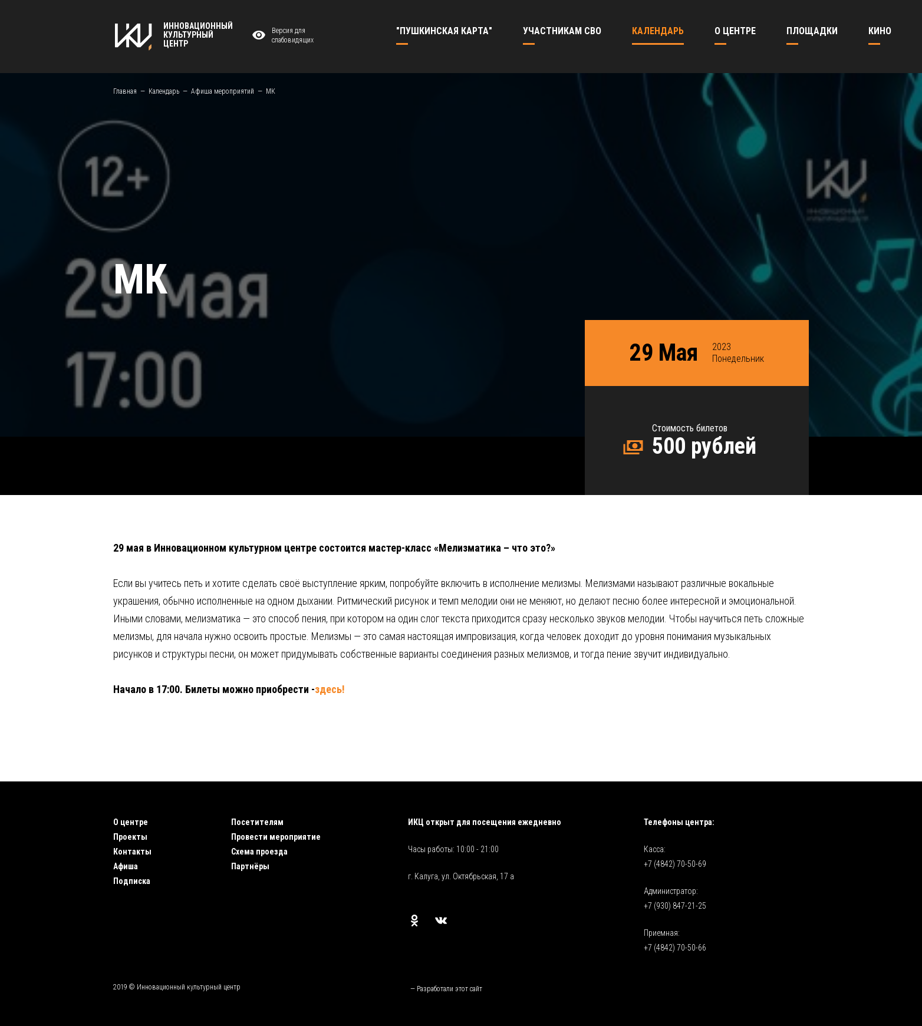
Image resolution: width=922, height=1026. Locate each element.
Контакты (132, 851)
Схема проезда (259, 851)
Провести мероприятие (276, 837)
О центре (130, 822)
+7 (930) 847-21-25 (675, 905)
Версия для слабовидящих (281, 36)
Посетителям (257, 822)
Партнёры (250, 866)
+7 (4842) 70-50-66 (675, 947)
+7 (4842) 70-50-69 (675, 864)
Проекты (130, 837)
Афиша (125, 866)
